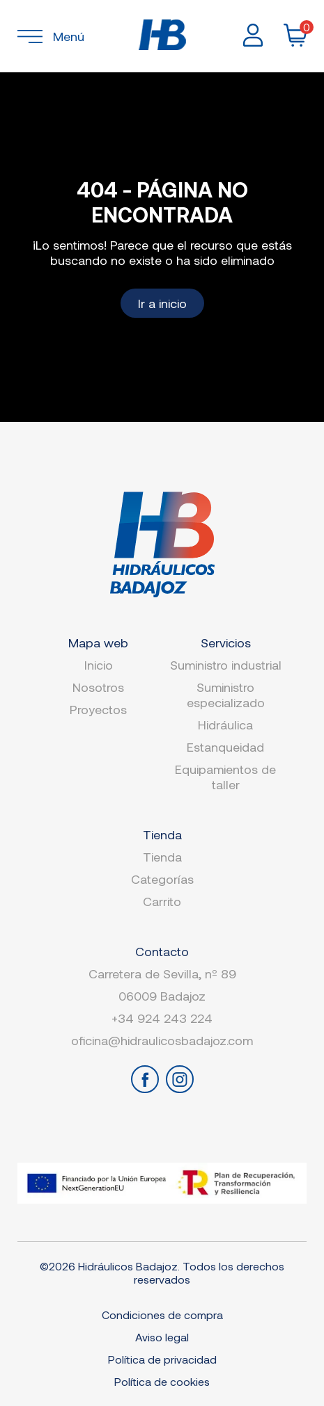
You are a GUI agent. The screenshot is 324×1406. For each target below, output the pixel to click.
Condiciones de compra (162, 1314)
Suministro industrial (225, 664)
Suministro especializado (226, 694)
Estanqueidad (225, 746)
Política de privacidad (162, 1359)
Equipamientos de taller (225, 776)
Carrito (162, 901)
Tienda (162, 856)
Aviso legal (162, 1336)
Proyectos (98, 709)
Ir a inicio (162, 303)
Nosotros (98, 687)
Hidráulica (225, 724)
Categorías (162, 879)
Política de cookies (162, 1381)
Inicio (98, 664)
